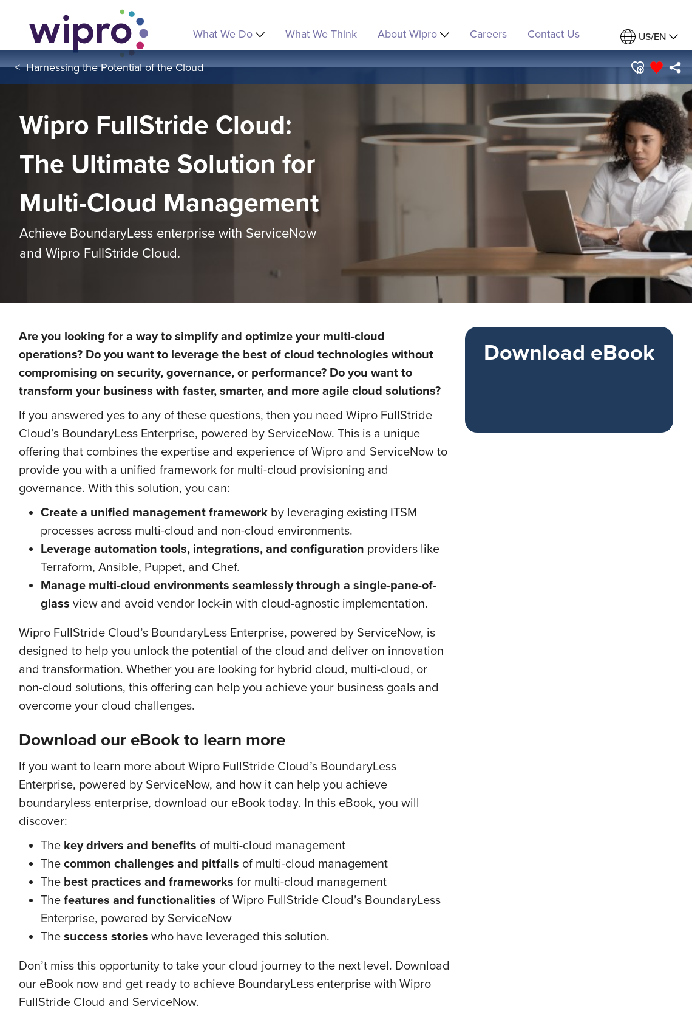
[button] (637, 67)
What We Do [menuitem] (229, 33)
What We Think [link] (321, 33)
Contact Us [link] (553, 33)
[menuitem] (649, 37)
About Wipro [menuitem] (413, 33)
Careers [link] (488, 33)
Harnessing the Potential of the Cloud (114, 67)
